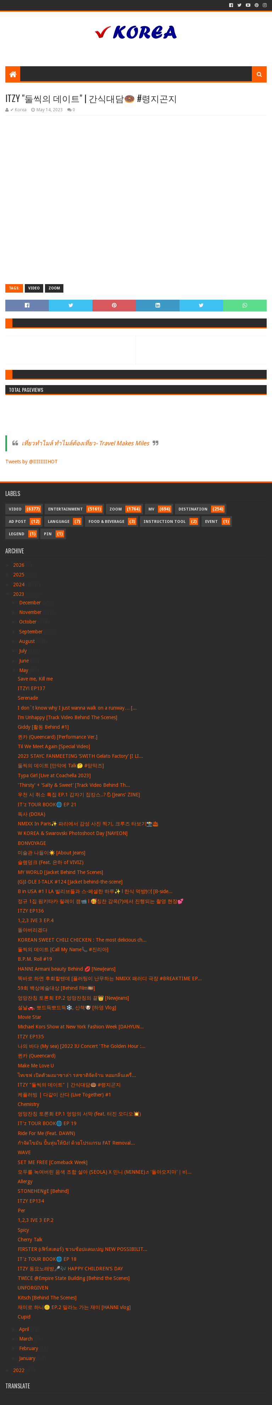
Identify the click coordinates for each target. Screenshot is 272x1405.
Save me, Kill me (35, 679)
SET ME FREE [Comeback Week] (52, 1162)
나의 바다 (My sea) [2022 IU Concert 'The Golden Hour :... (82, 1046)
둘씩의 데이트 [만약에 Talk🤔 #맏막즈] (61, 765)
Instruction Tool (164, 521)
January (28, 1358)
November (31, 612)
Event (211, 521)
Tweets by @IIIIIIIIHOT (31, 461)
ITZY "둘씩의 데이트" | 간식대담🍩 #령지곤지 (69, 1085)
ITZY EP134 (31, 1201)
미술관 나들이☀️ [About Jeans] (51, 853)
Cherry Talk (30, 1239)
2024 (19, 584)
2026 (19, 565)
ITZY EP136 (31, 911)
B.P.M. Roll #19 (35, 959)
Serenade (28, 698)
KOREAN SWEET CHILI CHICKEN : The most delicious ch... (82, 940)
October (28, 622)
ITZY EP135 (31, 1036)
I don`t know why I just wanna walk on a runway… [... (77, 708)
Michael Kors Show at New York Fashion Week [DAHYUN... (81, 1026)
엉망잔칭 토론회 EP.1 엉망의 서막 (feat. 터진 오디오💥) (79, 1114)
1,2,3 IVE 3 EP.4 (35, 920)
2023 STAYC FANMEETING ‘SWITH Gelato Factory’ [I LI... (80, 756)
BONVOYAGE (32, 843)
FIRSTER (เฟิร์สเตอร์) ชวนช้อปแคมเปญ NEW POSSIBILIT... (82, 1249)
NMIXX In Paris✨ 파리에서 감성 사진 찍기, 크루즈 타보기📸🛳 (88, 823)
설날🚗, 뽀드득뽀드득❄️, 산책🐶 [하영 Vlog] (67, 1007)
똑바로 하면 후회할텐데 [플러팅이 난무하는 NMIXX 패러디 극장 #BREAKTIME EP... (110, 978)
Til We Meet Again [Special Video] (54, 746)
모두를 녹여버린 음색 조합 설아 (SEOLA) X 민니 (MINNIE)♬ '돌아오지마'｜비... (105, 1172)
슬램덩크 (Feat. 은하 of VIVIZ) (51, 862)
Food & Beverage (106, 521)
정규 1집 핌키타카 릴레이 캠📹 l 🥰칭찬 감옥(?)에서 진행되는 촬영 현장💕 (100, 901)
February (29, 1348)
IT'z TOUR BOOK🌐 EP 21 (47, 804)
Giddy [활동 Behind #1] (43, 727)
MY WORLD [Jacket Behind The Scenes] (60, 872)
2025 (19, 574)
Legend (16, 534)
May (24, 670)
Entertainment (65, 509)
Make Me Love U (36, 1065)
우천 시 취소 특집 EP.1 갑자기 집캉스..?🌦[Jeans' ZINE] (79, 794)
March (26, 1339)
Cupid (24, 1317)
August (27, 641)
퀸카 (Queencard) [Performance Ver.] (57, 737)
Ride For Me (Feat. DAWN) (46, 1133)
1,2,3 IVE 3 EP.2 (35, 1220)
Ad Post (17, 521)
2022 (19, 1370)
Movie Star (29, 1017)
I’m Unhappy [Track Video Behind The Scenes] (67, 717)
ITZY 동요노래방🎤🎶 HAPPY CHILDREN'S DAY (70, 1268)
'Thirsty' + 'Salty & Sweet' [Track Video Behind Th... (74, 785)
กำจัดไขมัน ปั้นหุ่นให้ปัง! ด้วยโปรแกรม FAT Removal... (76, 1143)
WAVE (24, 1152)
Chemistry (28, 1104)
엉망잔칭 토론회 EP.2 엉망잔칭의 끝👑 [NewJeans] (73, 998)
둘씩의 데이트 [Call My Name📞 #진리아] (63, 949)
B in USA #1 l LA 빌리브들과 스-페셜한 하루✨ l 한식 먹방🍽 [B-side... (95, 891)
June (24, 661)
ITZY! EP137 (31, 688)
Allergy (25, 1181)
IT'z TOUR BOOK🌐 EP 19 (47, 1123)
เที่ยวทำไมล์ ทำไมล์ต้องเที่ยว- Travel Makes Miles (85, 443)
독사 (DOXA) (31, 814)
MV (151, 509)
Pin (48, 534)
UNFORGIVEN (33, 1288)
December (30, 602)
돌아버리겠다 (32, 930)
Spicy (23, 1230)
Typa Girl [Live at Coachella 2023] (54, 775)
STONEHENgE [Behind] (43, 1191)
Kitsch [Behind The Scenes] (47, 1297)
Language (58, 521)
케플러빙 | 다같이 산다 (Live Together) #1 (64, 1095)
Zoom (54, 288)
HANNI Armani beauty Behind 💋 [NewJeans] (66, 969)
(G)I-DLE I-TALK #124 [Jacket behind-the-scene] (70, 882)
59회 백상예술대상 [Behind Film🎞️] (56, 988)
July (23, 651)
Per (21, 1210)
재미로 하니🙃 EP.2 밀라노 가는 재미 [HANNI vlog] (74, 1307)
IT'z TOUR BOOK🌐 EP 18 (47, 1259)
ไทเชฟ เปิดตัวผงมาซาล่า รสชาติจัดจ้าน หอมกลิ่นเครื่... (77, 1075)
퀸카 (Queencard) (37, 1056)
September (31, 631)
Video (34, 288)
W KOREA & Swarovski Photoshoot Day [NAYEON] (73, 833)
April (24, 1329)
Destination (193, 509)
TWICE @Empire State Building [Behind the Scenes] (74, 1278)
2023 (19, 594)
